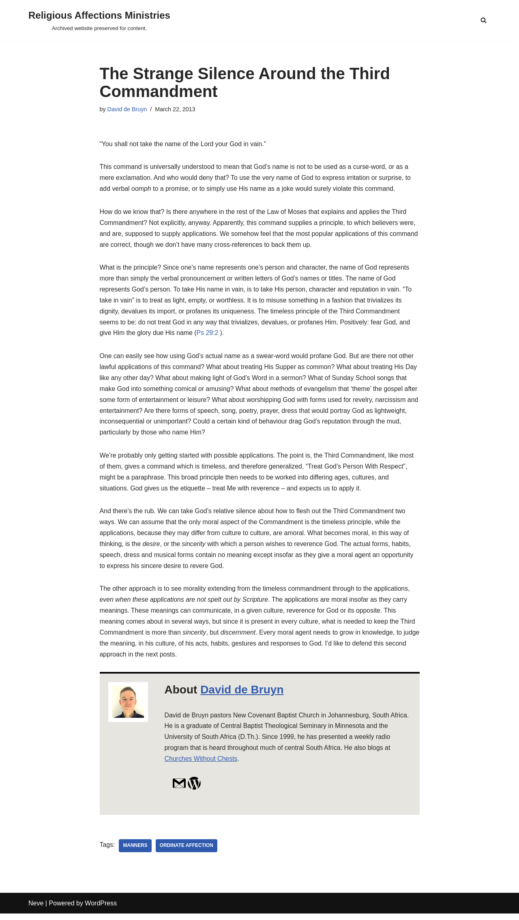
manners (135, 852)
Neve (35, 909)
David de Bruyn (127, 109)
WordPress (101, 909)
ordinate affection (187, 852)
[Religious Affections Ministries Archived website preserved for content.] (99, 20)
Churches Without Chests (201, 765)
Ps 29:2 (208, 335)
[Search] (483, 20)
